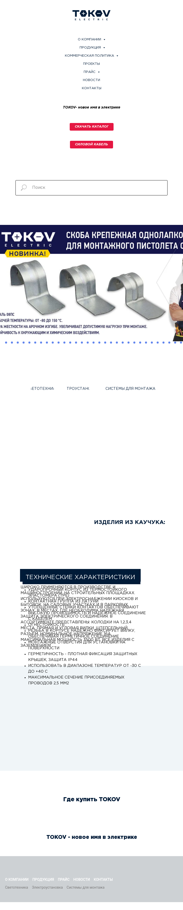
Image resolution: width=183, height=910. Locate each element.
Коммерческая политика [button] (90, 55)
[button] (91, 144)
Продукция (91, 47)
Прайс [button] (90, 72)
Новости (91, 80)
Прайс (63, 879)
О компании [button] (90, 39)
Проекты (91, 64)
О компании (17, 879)
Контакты (91, 88)
